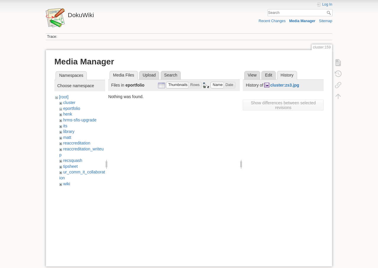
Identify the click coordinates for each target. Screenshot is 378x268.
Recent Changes (272, 21)
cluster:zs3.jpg (284, 85)
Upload (149, 75)
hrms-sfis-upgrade (80, 120)
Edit (268, 75)
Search (329, 13)
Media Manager (302, 21)
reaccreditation (76, 143)
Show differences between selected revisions (283, 105)
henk (67, 114)
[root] (64, 97)
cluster (69, 102)
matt (67, 137)
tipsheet (70, 166)
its (65, 126)
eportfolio (71, 108)
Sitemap (325, 21)
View (252, 75)
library (68, 131)
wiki (66, 183)
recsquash (72, 160)
